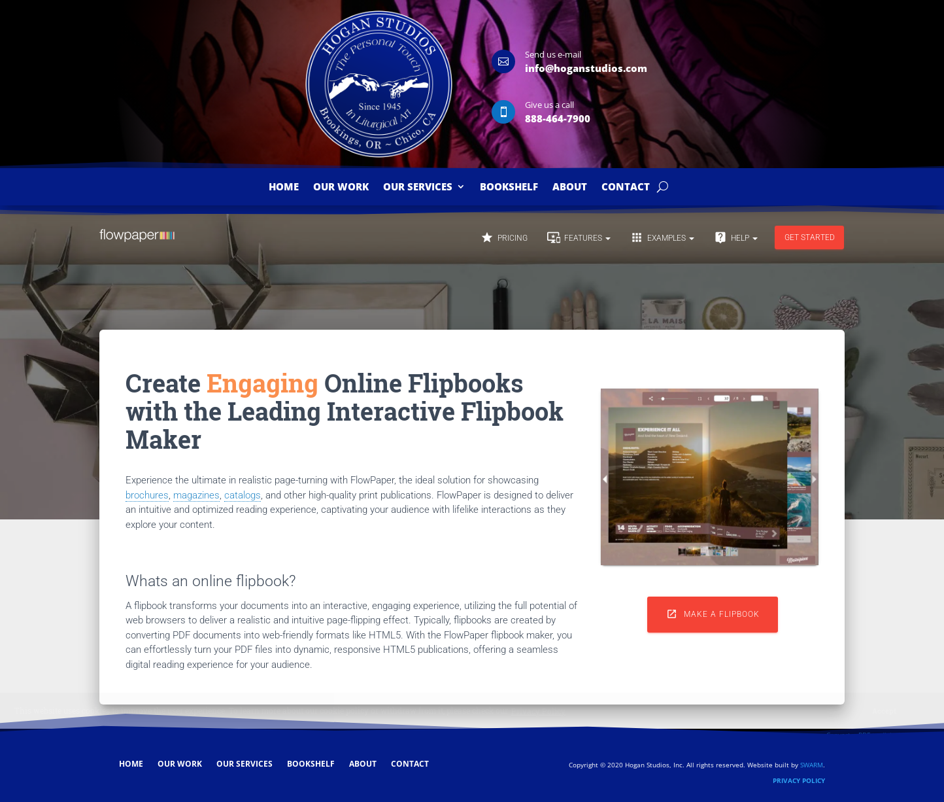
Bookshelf (509, 187)
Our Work (341, 187)
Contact (625, 187)
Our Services (417, 187)
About (569, 187)
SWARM (811, 764)
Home (284, 187)
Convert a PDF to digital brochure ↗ (881, 734)
